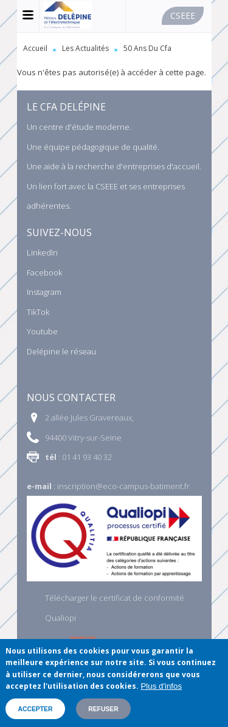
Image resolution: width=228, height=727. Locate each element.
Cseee (182, 15)
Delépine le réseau (61, 351)
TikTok (38, 311)
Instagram (44, 291)
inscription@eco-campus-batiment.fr (123, 486)
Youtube (42, 331)
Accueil (35, 48)
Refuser (103, 709)
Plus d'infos (161, 686)
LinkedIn (42, 252)
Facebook (44, 272)
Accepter (35, 709)
